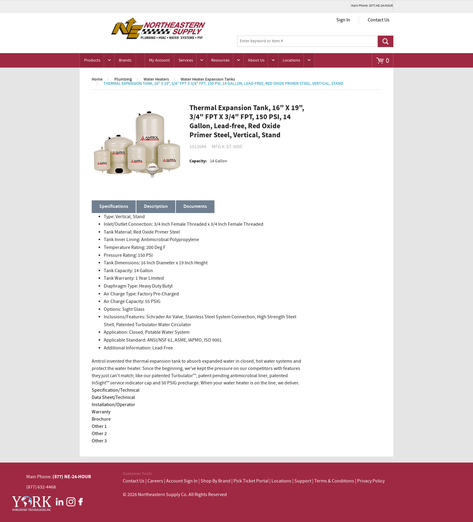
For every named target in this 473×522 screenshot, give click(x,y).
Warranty (101, 412)
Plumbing (123, 79)
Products (92, 60)
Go (385, 41)
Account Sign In (182, 481)
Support (302, 481)
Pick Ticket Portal (250, 481)
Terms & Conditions (334, 481)
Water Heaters (156, 79)
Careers (155, 481)
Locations (291, 60)
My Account (159, 60)
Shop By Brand (215, 481)
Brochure (101, 419)
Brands (125, 60)
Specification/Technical (115, 390)
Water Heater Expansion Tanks (208, 79)
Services (186, 60)
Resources (220, 60)
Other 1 (99, 426)
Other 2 (99, 434)
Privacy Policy (371, 481)
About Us (256, 60)
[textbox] (307, 41)
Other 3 (99, 441)
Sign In (343, 20)
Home (97, 79)
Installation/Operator (113, 405)
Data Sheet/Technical (113, 397)
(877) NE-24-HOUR (71, 476)
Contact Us (378, 20)
